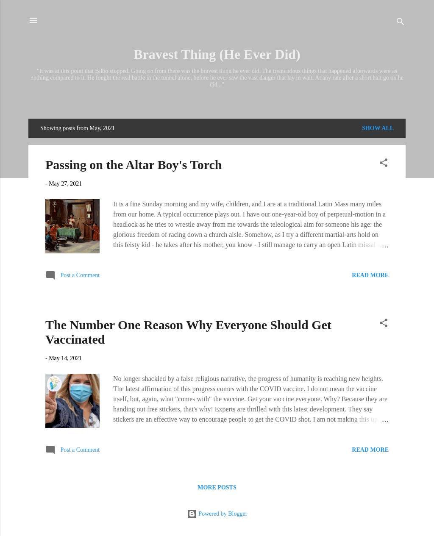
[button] (383, 164)
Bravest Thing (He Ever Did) (217, 54)
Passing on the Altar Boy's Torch (133, 165)
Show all (378, 128)
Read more (370, 275)
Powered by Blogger (217, 514)
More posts (217, 487)
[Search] (400, 23)
